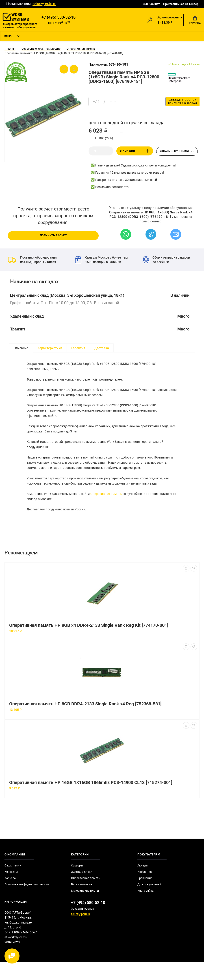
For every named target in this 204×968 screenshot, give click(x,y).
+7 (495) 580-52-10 (58, 17)
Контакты (11, 878)
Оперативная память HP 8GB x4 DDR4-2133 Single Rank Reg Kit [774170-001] (88, 631)
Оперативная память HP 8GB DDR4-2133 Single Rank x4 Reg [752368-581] (85, 710)
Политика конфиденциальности (26, 890)
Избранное (144, 878)
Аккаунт (142, 871)
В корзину (135, 151)
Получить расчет (53, 235)
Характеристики (49, 348)
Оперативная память (106, 499)
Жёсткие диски (81, 878)
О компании (12, 871)
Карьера (10, 884)
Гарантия (78, 348)
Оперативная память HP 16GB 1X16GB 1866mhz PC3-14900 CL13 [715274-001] (90, 788)
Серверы (77, 871)
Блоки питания (81, 890)
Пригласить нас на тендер (180, 4)
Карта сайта (145, 897)
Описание (21, 348)
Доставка (101, 348)
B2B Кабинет (151, 4)
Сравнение (144, 884)
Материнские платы (85, 897)
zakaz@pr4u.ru (44, 4)
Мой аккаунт (168, 17)
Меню (7, 36)
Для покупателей (149, 890)
